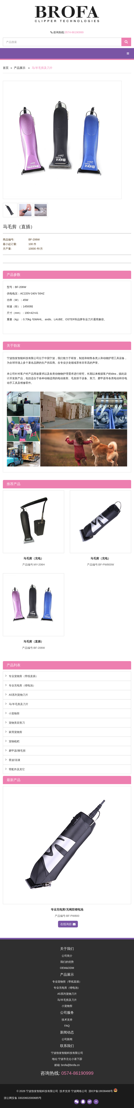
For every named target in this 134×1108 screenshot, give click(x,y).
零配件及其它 (17, 769)
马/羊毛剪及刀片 (18, 704)
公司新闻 (67, 1039)
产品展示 (19, 67)
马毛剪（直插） (33, 641)
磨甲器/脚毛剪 (17, 750)
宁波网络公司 (79, 1091)
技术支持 (67, 1019)
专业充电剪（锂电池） (22, 685)
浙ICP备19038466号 (101, 1091)
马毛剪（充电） (33, 558)
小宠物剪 (14, 713)
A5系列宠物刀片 (18, 694)
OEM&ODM (67, 967)
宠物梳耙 (14, 741)
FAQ (67, 1025)
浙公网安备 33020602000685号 (22, 1097)
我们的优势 (67, 961)
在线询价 (67, 924)
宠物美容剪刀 (17, 722)
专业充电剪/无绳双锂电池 (67, 909)
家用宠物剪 (15, 732)
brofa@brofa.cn (70, 1065)
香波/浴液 (14, 759)
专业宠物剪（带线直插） (23, 676)
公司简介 (67, 955)
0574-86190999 (74, 32)
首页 (6, 67)
